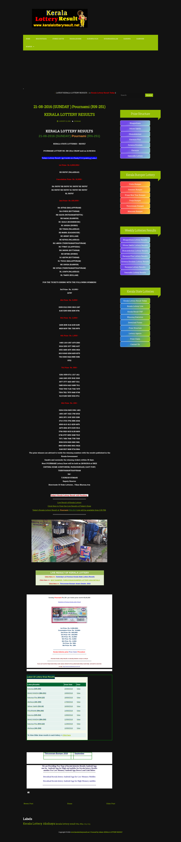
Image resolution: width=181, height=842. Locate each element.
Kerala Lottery (32, 823)
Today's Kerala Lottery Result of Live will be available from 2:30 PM (69, 510)
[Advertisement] (90, 69)
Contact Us (135, 344)
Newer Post (28, 803)
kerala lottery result (66, 823)
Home (28, 39)
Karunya (127, 39)
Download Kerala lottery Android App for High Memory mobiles (69, 781)
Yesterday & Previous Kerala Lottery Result (69, 602)
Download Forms (135, 322)
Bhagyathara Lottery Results (135, 240)
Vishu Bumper (135, 184)
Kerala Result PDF (135, 311)
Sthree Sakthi (58, 39)
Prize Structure (135, 328)
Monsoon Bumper (135, 211)
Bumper (29, 46)
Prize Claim (135, 339)
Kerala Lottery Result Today (135, 301)
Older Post (110, 803)
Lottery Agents (135, 333)
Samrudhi (140, 39)
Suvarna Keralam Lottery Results (135, 261)
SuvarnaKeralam (111, 39)
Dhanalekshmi (75, 39)
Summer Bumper (135, 189)
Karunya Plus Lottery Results (135, 256)
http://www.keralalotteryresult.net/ (71, 666)
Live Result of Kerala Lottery (69, 502)
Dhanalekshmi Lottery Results (135, 250)
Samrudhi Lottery (135, 156)
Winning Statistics (135, 317)
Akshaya (49, 823)
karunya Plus (92, 39)
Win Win (79, 824)
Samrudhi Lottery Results (135, 272)
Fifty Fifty (87, 824)
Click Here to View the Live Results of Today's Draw (69, 506)
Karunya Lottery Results (135, 267)
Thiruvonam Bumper (135, 206)
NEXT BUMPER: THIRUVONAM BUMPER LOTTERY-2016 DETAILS (75, 580)
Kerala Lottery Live (135, 306)
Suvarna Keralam (135, 145)
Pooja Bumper (135, 200)
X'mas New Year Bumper (135, 195)
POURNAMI (77, 121)
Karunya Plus (135, 139)
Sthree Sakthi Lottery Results (135, 245)
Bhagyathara (41, 39)
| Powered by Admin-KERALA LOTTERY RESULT (96, 832)
